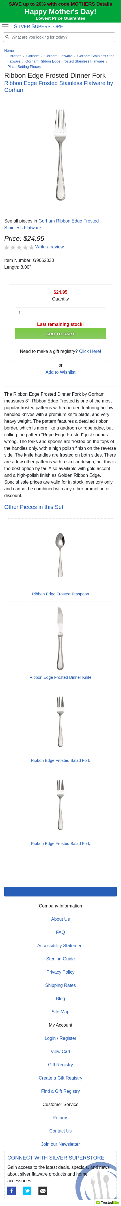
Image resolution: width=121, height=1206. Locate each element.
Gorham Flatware (58, 56)
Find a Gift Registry (60, 1091)
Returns (60, 1117)
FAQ (60, 932)
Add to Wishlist (60, 372)
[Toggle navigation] (5, 27)
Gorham (32, 56)
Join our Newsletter (60, 1144)
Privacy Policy (60, 972)
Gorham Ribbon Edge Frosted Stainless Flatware (64, 61)
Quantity (60, 299)
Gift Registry (60, 1064)
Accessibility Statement (60, 945)
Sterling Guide (60, 958)
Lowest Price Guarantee (60, 18)
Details (104, 4)
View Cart (60, 1051)
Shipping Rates (60, 985)
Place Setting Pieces (24, 66)
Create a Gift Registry (60, 1078)
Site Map (60, 1011)
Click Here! (90, 351)
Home (9, 50)
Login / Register (60, 1038)
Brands (15, 56)
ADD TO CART (60, 334)
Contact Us (60, 1131)
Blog (60, 998)
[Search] (59, 37)
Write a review (49, 246)
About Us (60, 919)
